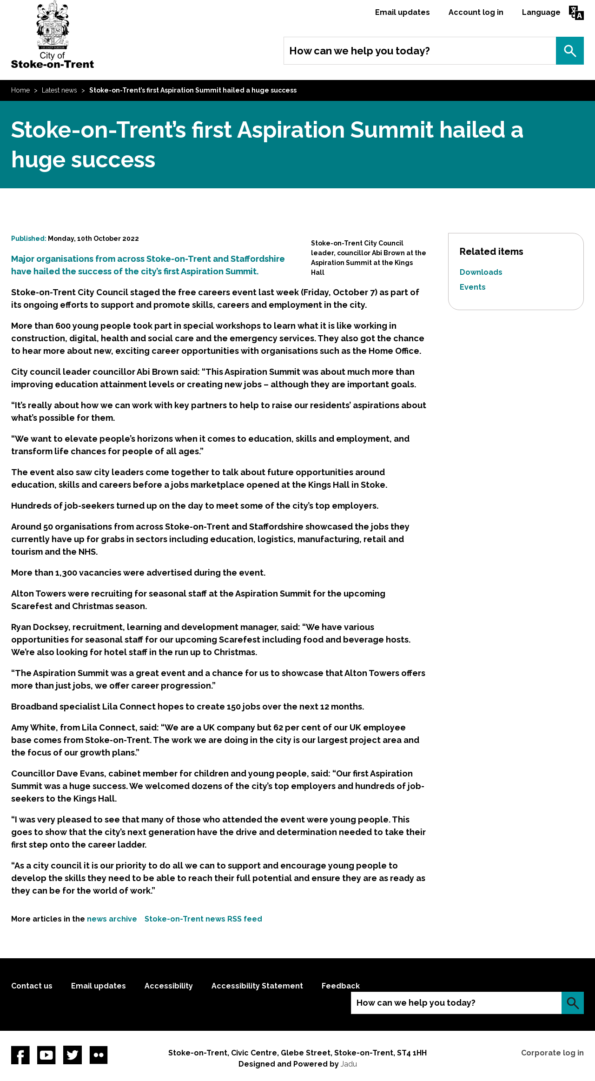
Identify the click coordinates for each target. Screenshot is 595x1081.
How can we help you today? (359, 50)
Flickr (98, 1055)
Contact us (32, 986)
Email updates (402, 12)
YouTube (46, 1055)
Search (570, 51)
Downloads (481, 272)
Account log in (476, 12)
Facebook (20, 1055)
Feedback (341, 986)
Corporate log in (552, 1052)
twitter (72, 1055)
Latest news (59, 90)
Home (20, 90)
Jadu (349, 1064)
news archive (112, 919)
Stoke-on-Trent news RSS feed (203, 919)
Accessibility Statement (257, 986)
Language (541, 12)
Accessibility (169, 986)
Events (473, 287)
